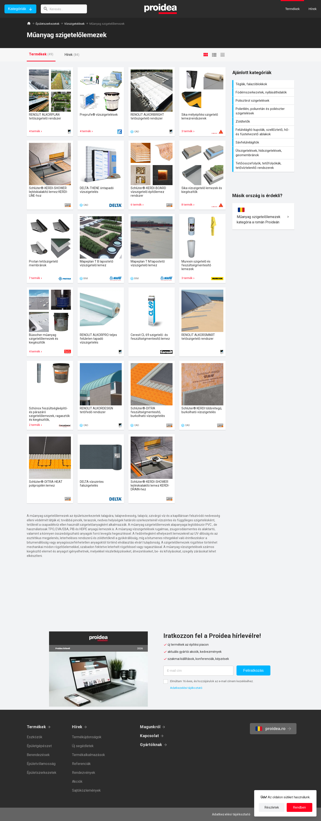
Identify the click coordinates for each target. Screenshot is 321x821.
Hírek (77, 726)
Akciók (77, 781)
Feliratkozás (253, 670)
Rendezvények (83, 772)
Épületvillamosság (41, 764)
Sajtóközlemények (86, 790)
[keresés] (64, 8)
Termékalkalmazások (88, 755)
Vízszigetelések (74, 23)
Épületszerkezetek (48, 23)
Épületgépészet (39, 746)
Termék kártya (50, 101)
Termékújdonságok (86, 737)
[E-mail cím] (198, 671)
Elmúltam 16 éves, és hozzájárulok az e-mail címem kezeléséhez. (211, 681)
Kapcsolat (149, 735)
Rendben (299, 807)
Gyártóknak (151, 744)
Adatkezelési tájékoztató (186, 688)
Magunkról (150, 726)
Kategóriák (17, 9)
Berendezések (38, 755)
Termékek (36, 726)
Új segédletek (83, 746)
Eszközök (34, 737)
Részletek (272, 807)
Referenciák (81, 764)
